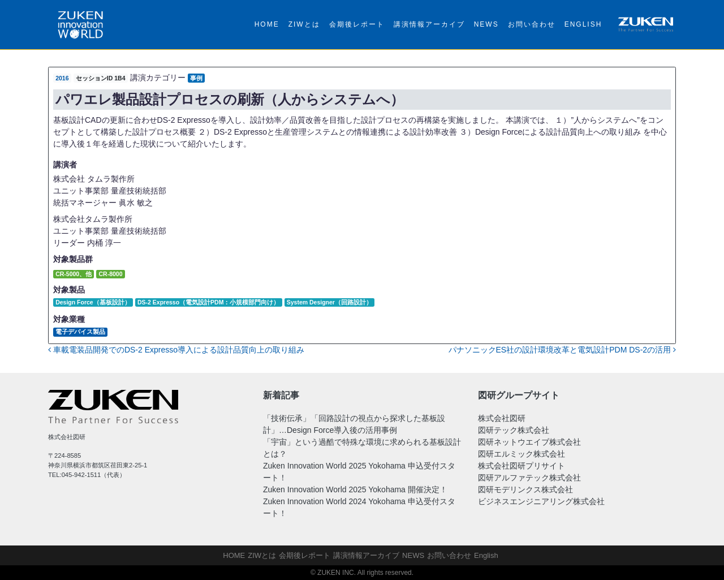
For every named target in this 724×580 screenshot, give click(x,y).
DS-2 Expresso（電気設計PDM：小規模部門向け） (208, 302)
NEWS (486, 24)
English (583, 24)
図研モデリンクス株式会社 (525, 489)
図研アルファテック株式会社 (529, 477)
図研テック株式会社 (513, 430)
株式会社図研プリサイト (521, 465)
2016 (61, 78)
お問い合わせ (531, 24)
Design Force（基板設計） (93, 302)
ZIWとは (304, 24)
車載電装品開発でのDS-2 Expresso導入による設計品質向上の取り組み (176, 349)
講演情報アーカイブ (429, 24)
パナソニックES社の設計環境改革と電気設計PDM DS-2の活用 (562, 349)
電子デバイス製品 (80, 331)
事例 (196, 78)
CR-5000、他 (73, 273)
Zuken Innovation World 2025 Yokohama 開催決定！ (355, 489)
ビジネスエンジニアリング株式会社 (541, 501)
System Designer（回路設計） (329, 302)
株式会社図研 (501, 418)
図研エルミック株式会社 (521, 453)
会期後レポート (357, 24)
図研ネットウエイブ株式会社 (529, 441)
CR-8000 (110, 273)
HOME (267, 24)
